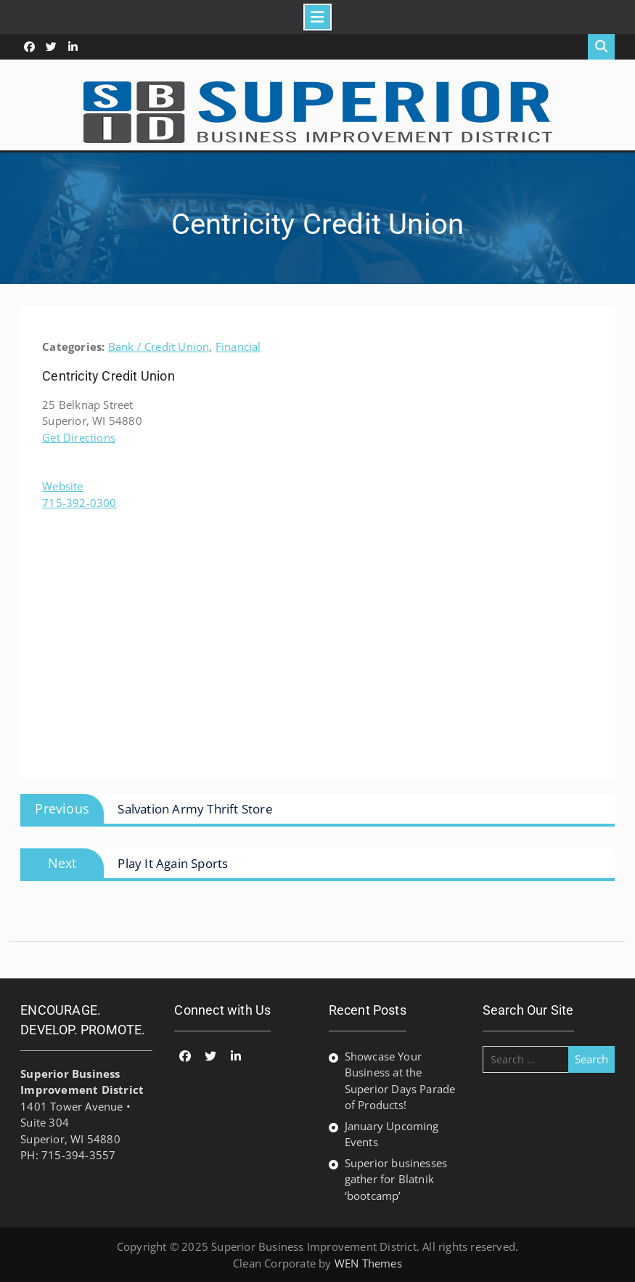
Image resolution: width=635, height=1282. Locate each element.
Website (62, 486)
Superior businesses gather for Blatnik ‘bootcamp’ (396, 1179)
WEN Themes (368, 1263)
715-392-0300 (79, 502)
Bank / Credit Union (159, 346)
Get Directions (78, 437)
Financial (238, 346)
